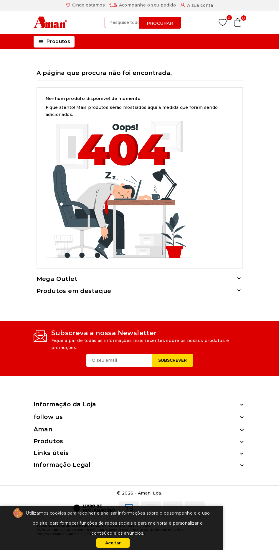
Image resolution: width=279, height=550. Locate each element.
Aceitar (113, 543)
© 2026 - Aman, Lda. (139, 493)
